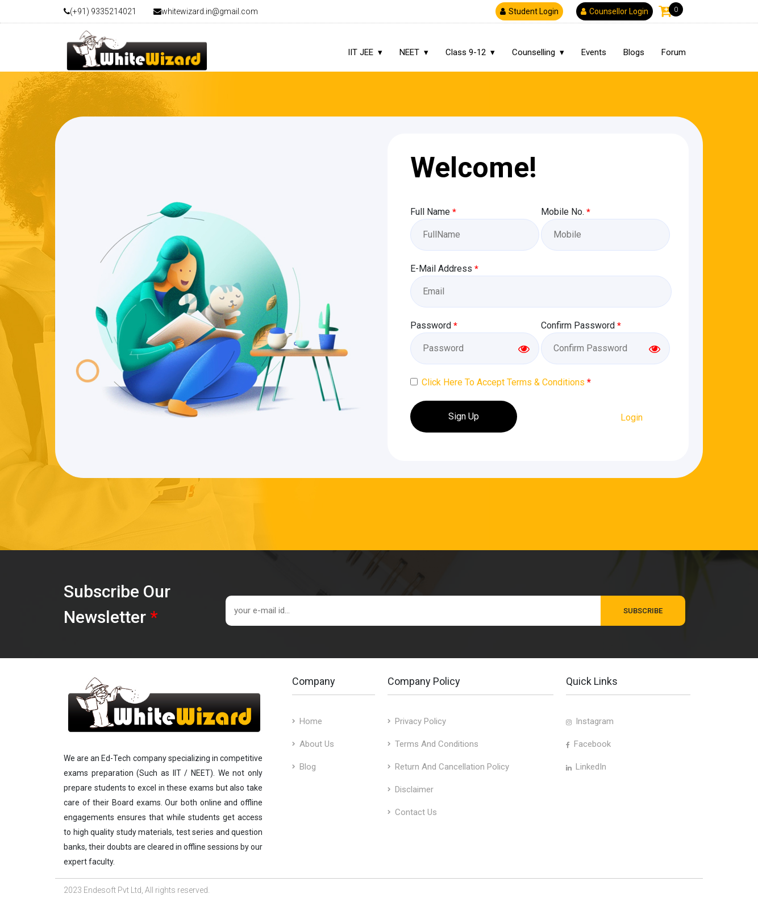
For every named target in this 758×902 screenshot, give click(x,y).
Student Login (529, 11)
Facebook (588, 744)
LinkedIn (586, 767)
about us (313, 744)
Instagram (590, 721)
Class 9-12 (465, 52)
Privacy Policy (417, 721)
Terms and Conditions (433, 744)
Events (593, 52)
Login (631, 417)
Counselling (533, 52)
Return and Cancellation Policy (448, 767)
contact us (412, 812)
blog (304, 767)
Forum (673, 52)
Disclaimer (411, 789)
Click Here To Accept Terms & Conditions (503, 382)
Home (307, 721)
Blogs (633, 52)
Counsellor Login (614, 11)
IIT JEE (360, 52)
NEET (409, 52)
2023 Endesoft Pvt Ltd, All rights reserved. (137, 890)
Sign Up (463, 416)
